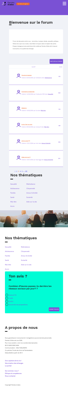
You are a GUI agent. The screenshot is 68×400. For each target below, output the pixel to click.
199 (26, 171)
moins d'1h (12, 295)
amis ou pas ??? (26, 141)
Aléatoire (24, 108)
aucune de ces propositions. (18, 305)
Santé (12, 197)
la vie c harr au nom (27, 124)
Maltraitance (30, 184)
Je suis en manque (27, 75)
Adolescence (48, 78)
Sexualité (50, 94)
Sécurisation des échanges (14, 363)
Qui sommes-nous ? (12, 371)
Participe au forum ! (56, 61)
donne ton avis (54, 309)
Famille (12, 193)
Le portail (8, 366)
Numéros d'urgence (23, 4)
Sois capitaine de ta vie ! (13, 361)
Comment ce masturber (28, 91)
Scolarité (29, 197)
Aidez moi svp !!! (26, 157)
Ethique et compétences (13, 373)
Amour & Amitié (46, 143)
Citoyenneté (30, 188)
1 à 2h (11, 298)
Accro (12, 206)
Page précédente (10, 171)
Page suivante (13, 171)
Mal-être (43, 110)
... (23, 171)
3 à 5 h (11, 301)
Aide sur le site (31, 202)
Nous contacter (10, 376)
